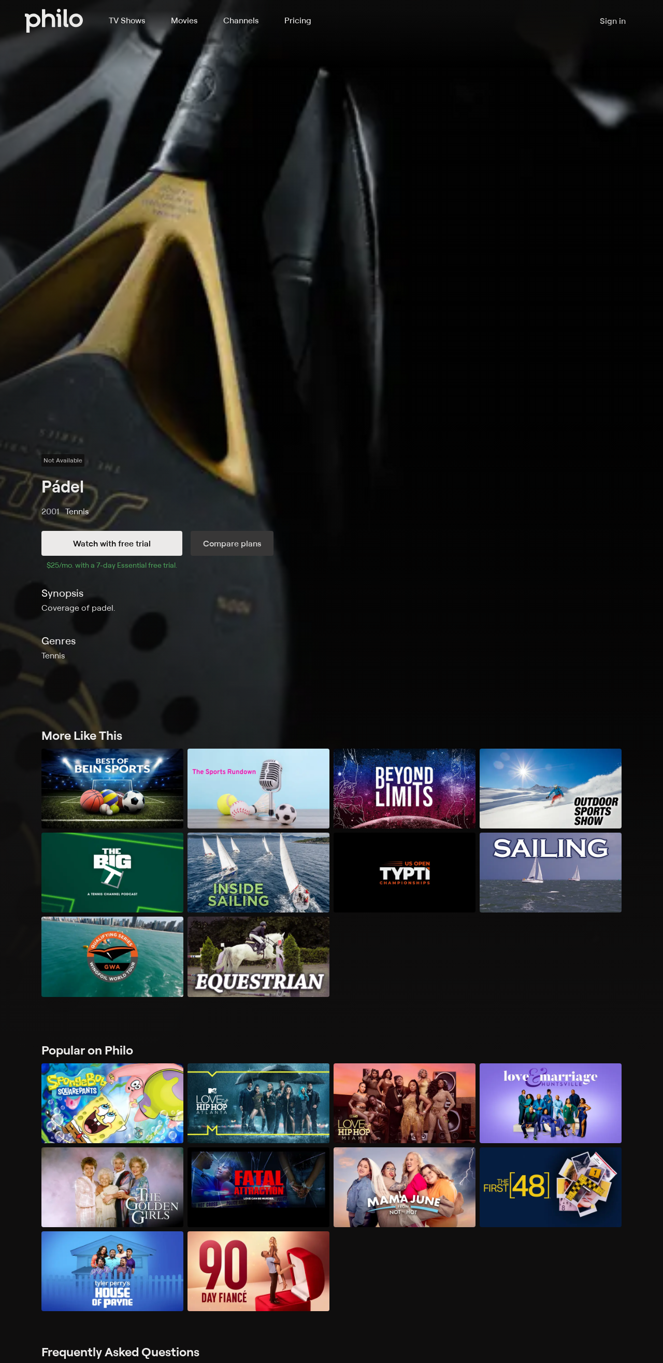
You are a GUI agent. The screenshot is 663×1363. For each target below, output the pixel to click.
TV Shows (127, 20)
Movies (184, 20)
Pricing (297, 20)
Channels (240, 20)
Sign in (613, 21)
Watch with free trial (112, 543)
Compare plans (232, 543)
